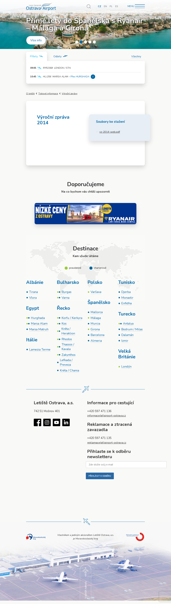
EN (105, 6)
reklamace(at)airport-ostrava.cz (108, 445)
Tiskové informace (48, 93)
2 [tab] (81, 42)
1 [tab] (76, 42)
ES (116, 6)
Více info (36, 40)
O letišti (30, 93)
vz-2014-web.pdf (109, 132)
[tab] (37, 56)
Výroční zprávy (69, 93)
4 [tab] (89, 42)
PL (111, 6)
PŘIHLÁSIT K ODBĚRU (100, 478)
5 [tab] (94, 42)
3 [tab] (85, 42)
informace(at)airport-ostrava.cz (107, 418)
